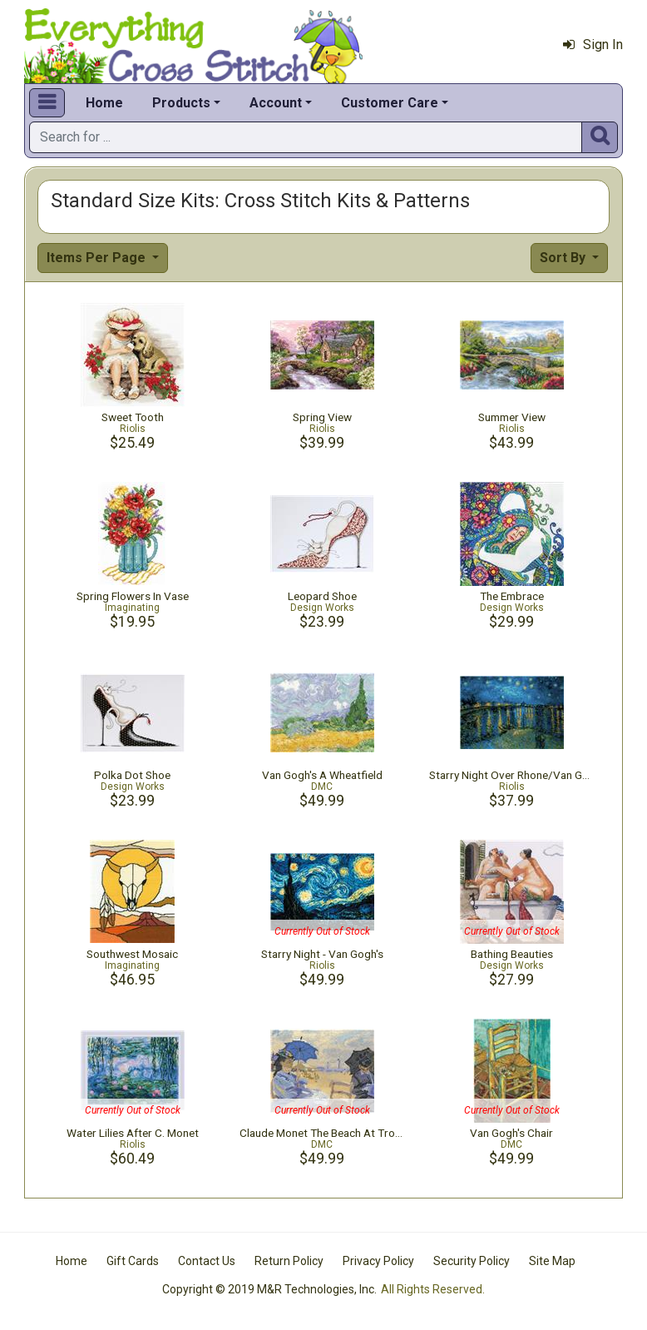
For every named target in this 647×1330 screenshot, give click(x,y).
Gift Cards (132, 1261)
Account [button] (275, 103)
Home (104, 103)
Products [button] (181, 103)
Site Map (552, 1261)
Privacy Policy (378, 1261)
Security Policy (471, 1261)
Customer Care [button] (389, 103)
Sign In (593, 44)
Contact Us (206, 1261)
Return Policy (289, 1261)
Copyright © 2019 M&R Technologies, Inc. (269, 1289)
